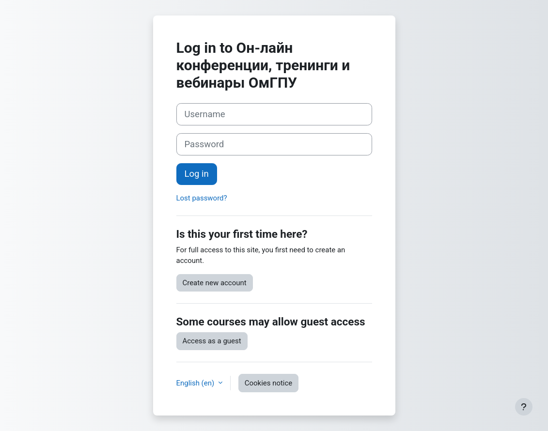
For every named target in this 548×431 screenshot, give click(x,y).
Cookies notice (268, 383)
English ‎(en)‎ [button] (196, 383)
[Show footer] (523, 407)
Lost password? (201, 198)
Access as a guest (212, 341)
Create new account (215, 282)
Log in (197, 174)
